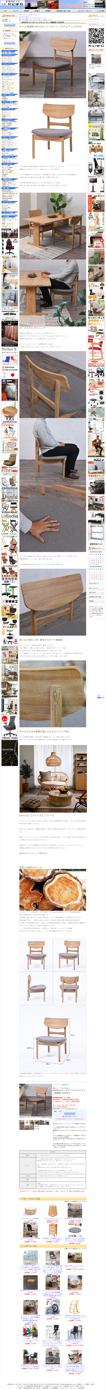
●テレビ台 (5, 153)
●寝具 (3, 117)
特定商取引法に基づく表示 (32, 1388)
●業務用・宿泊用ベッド (8, 183)
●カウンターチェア (7, 84)
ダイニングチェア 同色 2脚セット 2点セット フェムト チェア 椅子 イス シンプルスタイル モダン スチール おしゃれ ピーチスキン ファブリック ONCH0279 (53, 1344)
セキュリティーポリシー (85, 11)
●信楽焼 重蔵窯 (6, 190)
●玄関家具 (5, 130)
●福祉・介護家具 (7, 125)
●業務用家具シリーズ (8, 181)
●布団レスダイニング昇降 (9, 104)
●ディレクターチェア (8, 88)
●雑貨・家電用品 (7, 123)
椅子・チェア (23, 14)
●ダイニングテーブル (8, 142)
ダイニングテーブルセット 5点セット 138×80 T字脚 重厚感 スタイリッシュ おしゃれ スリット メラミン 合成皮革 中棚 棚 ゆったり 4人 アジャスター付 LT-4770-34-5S (75, 1368)
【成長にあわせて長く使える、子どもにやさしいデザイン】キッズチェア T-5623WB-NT (75, 1317)
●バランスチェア (7, 60)
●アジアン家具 (6, 169)
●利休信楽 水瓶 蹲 (7, 198)
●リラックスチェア (7, 79)
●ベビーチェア (6, 160)
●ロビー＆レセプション (8, 69)
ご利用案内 (48, 11)
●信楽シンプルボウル (8, 195)
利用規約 (26, 11)
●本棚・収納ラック (7, 151)
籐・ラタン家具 (23, 18)
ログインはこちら (94, 19)
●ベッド (4, 111)
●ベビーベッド (6, 114)
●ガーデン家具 (6, 207)
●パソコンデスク (7, 57)
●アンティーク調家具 (8, 93)
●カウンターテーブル (8, 83)
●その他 (4, 210)
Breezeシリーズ (47, 19)
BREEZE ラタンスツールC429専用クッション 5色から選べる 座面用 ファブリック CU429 (75, 1240)
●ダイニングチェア (7, 144)
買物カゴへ (101, 697)
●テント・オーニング (8, 204)
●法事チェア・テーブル (8, 184)
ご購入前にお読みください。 (70, 1116)
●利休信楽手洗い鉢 (7, 191)
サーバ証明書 (99, 608)
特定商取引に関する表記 (95, 596)
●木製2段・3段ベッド (8, 162)
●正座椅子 (5, 100)
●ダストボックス (7, 141)
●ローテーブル (6, 89)
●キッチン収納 (6, 139)
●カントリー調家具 (7, 167)
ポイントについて (93, 24)
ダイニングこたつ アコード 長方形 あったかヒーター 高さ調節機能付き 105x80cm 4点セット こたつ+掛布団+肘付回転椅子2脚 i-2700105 (30, 1319)
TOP (5, 11)
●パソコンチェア (7, 58)
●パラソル (5, 205)
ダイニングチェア (34, 14)
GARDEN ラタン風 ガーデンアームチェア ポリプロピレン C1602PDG (74, 1342)
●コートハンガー (7, 132)
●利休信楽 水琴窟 (7, 196)
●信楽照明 (5, 200)
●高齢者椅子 (5, 126)
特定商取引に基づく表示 (64, 11)
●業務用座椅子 (6, 186)
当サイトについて (93, 588)
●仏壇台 (4, 175)
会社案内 (37, 11)
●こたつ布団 (5, 107)
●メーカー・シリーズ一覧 (9, 214)
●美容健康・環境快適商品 (9, 121)
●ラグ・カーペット (7, 225)
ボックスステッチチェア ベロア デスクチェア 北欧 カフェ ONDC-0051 (53, 1366)
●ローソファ (5, 78)
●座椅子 (4, 96)
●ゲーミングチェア (7, 62)
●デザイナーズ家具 (7, 170)
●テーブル (5, 81)
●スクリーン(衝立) (7, 133)
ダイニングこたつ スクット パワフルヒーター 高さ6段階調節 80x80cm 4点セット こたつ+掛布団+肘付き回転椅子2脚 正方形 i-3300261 (53, 1294)
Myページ (16, 11)
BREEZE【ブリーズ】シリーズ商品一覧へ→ (33, 853)
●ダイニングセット (7, 146)
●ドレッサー (5, 177)
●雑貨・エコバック (7, 223)
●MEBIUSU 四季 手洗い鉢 (9, 193)
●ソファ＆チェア (7, 76)
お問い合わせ (92, 592)
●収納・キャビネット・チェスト (9, 220)
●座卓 (3, 147)
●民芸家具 (5, 174)
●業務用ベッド (6, 116)
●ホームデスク (6, 65)
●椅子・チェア (6, 86)
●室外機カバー (6, 209)
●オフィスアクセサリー (8, 72)
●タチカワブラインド (8, 135)
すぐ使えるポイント (58, 1101)
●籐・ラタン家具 (7, 172)
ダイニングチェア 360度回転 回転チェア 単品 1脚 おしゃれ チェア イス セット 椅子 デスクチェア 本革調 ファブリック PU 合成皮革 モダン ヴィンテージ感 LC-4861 (53, 1269)
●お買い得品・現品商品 (8, 53)
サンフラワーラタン (35, 18)
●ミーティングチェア (8, 70)
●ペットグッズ (6, 91)
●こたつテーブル (7, 105)
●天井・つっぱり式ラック (9, 154)
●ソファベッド (6, 112)
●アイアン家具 (6, 165)
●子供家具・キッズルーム (9, 158)
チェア (45, 18)
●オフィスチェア (7, 67)
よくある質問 (100, 11)
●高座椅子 (5, 98)
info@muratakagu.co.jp (67, 1384)
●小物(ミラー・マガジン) (9, 218)
